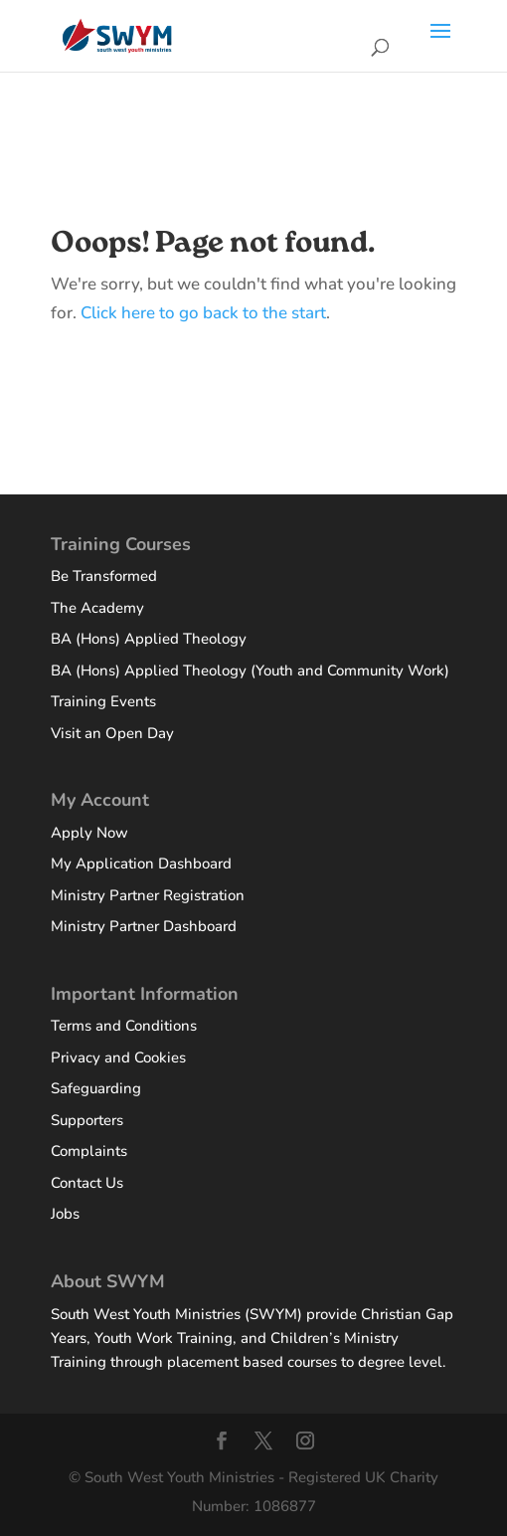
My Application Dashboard (141, 863)
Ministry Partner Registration (148, 895)
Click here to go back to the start (203, 312)
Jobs (65, 1214)
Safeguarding (96, 1088)
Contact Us (87, 1183)
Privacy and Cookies (118, 1057)
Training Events (103, 701)
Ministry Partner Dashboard (144, 926)
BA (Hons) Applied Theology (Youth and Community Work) (250, 670)
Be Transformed (104, 576)
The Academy (97, 608)
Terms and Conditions (124, 1026)
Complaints (89, 1151)
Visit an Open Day (112, 733)
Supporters (87, 1120)
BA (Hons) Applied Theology (149, 639)
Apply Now (89, 833)
